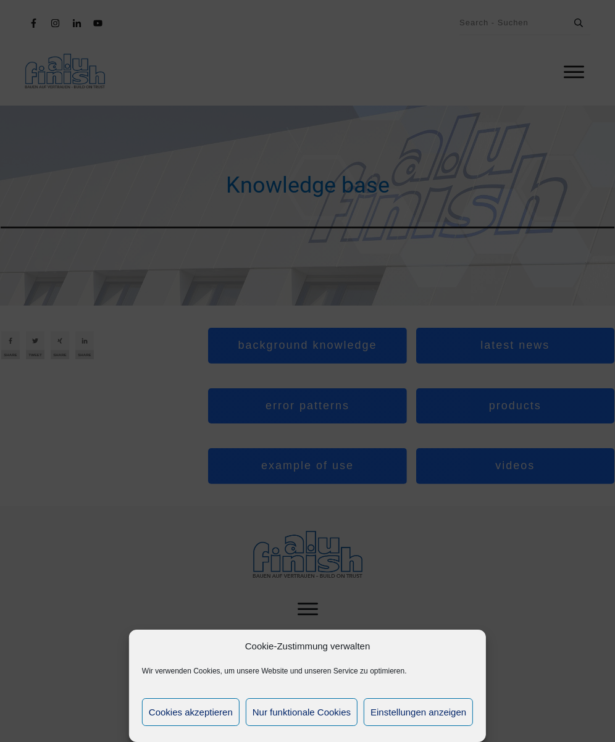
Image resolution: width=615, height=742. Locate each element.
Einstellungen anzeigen (418, 712)
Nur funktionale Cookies (302, 712)
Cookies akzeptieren (191, 712)
